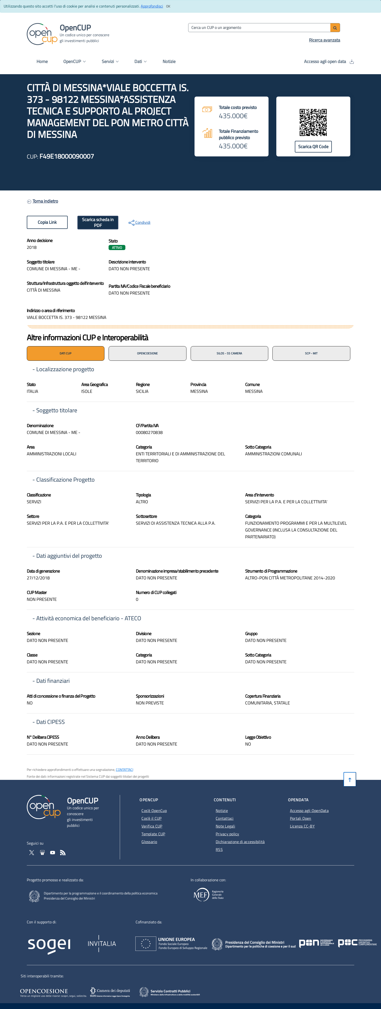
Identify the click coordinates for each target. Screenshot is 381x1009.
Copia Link (47, 222)
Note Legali (225, 826)
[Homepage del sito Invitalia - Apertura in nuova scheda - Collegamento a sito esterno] (125, 941)
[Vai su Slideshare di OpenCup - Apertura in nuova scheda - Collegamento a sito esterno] (42, 852)
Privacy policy (227, 834)
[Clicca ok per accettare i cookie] (168, 6)
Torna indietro (45, 201)
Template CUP (153, 834)
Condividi (139, 222)
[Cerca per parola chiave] (259, 27)
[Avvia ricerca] (335, 27)
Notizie (169, 61)
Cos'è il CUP (151, 818)
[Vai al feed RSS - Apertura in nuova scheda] (63, 852)
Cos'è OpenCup (154, 810)
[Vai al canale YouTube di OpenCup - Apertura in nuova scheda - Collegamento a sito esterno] (53, 852)
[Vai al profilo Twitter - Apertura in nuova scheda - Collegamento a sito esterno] (32, 852)
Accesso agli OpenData (309, 810)
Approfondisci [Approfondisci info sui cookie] (152, 6)
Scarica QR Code (313, 146)
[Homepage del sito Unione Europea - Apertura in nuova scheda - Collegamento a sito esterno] (200, 939)
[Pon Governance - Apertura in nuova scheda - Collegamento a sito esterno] (345, 939)
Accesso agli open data (329, 61)
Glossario (149, 842)
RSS (219, 849)
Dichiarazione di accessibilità (240, 842)
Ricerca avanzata (324, 40)
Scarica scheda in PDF (98, 222)
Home (42, 61)
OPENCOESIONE (147, 353)
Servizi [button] (110, 61)
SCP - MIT (311, 353)
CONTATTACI (124, 769)
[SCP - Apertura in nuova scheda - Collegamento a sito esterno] (176, 991)
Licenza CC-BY (302, 826)
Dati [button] (140, 61)
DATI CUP (65, 353)
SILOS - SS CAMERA (229, 353)
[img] (272, 261)
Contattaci (224, 818)
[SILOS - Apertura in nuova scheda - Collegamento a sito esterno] (110, 992)
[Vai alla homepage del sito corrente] (42, 33)
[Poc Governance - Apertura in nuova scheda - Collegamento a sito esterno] (319, 939)
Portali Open (300, 818)
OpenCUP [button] (74, 61)
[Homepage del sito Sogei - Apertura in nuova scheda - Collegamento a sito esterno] (56, 941)
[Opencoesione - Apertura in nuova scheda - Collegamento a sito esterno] (52, 992)
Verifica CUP (151, 826)
